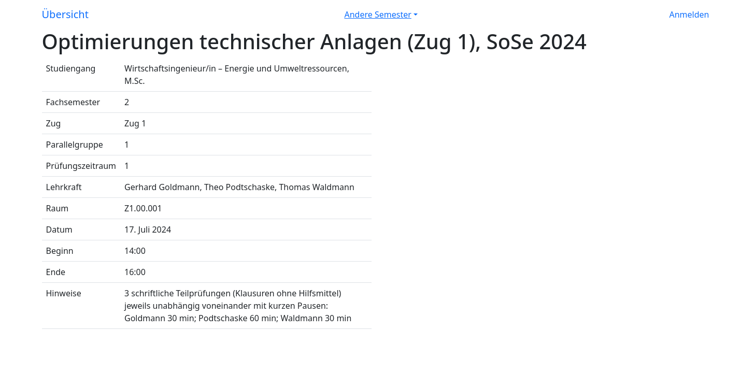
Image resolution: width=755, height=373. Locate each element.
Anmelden (689, 14)
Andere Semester (378, 14)
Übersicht (65, 14)
